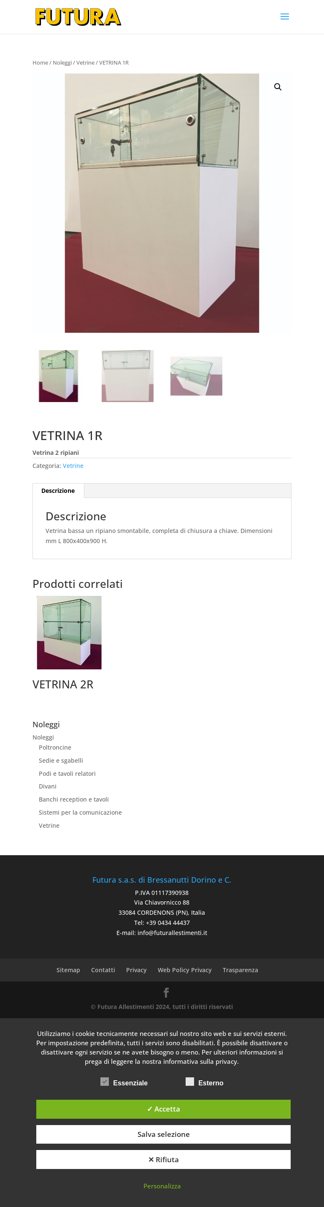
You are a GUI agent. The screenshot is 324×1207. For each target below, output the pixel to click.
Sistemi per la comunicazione (80, 812)
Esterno (205, 1082)
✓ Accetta (163, 1109)
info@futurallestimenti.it (172, 933)
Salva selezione (164, 1134)
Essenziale (124, 1082)
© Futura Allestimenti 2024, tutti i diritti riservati (162, 1007)
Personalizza (162, 1186)
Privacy (136, 970)
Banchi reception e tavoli (74, 799)
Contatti (103, 970)
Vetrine (85, 62)
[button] (278, 87)
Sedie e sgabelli (61, 760)
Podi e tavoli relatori (67, 773)
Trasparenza (240, 970)
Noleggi (62, 62)
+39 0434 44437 (168, 923)
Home (40, 62)
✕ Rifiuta (163, 1159)
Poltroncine (55, 747)
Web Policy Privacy (185, 970)
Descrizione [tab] (58, 491)
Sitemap (68, 970)
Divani (48, 786)
